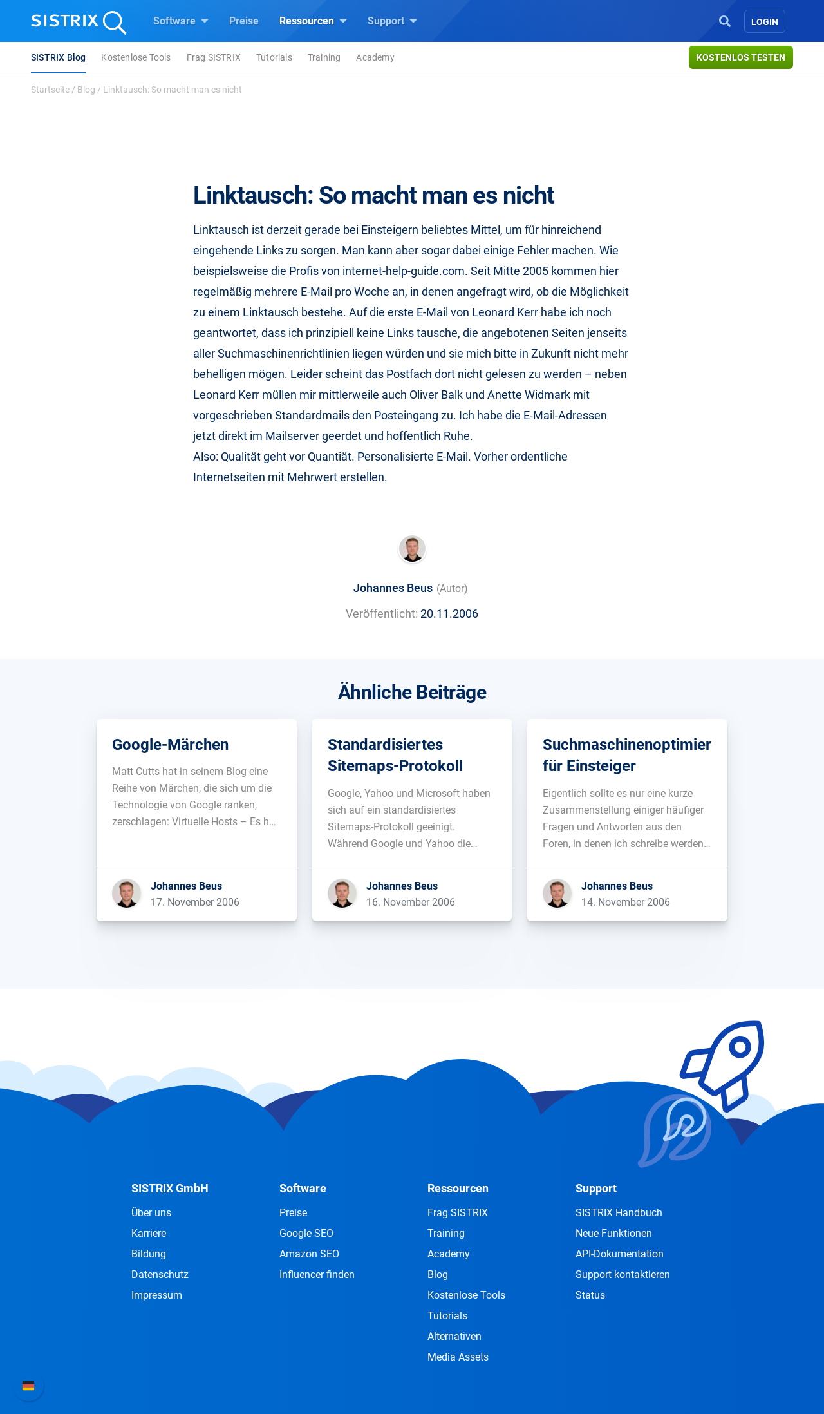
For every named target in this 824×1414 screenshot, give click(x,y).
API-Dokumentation (620, 1254)
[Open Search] (724, 20)
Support (392, 20)
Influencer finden (317, 1274)
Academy (375, 57)
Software (181, 20)
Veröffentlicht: (382, 613)
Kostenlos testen (741, 57)
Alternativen (454, 1336)
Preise (244, 21)
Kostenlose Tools (136, 57)
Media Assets (458, 1357)
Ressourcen (313, 20)
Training (324, 57)
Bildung (148, 1254)
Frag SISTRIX (214, 57)
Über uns (151, 1213)
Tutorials (274, 57)
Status (590, 1295)
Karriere (148, 1233)
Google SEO (306, 1233)
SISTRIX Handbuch (619, 1213)
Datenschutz (160, 1274)
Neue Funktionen (614, 1233)
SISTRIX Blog (58, 57)
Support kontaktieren (623, 1274)
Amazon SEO (309, 1254)
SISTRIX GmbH (170, 1188)
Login (764, 22)
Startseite (50, 89)
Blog (86, 89)
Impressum (156, 1295)
